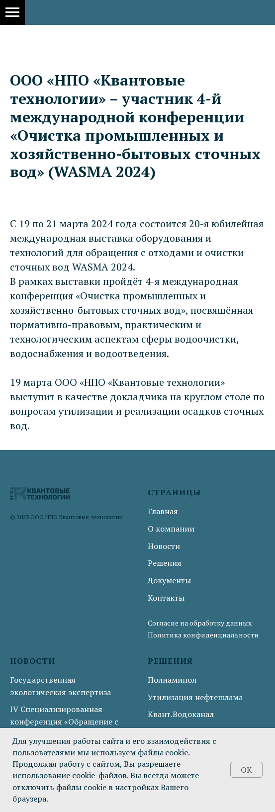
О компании (171, 528)
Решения (165, 562)
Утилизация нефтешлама (195, 697)
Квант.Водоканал (181, 714)
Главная (163, 511)
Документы (169, 580)
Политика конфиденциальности (203, 634)
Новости (164, 546)
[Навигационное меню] (12, 12)
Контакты (166, 597)
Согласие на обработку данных (200, 623)
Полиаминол (172, 679)
